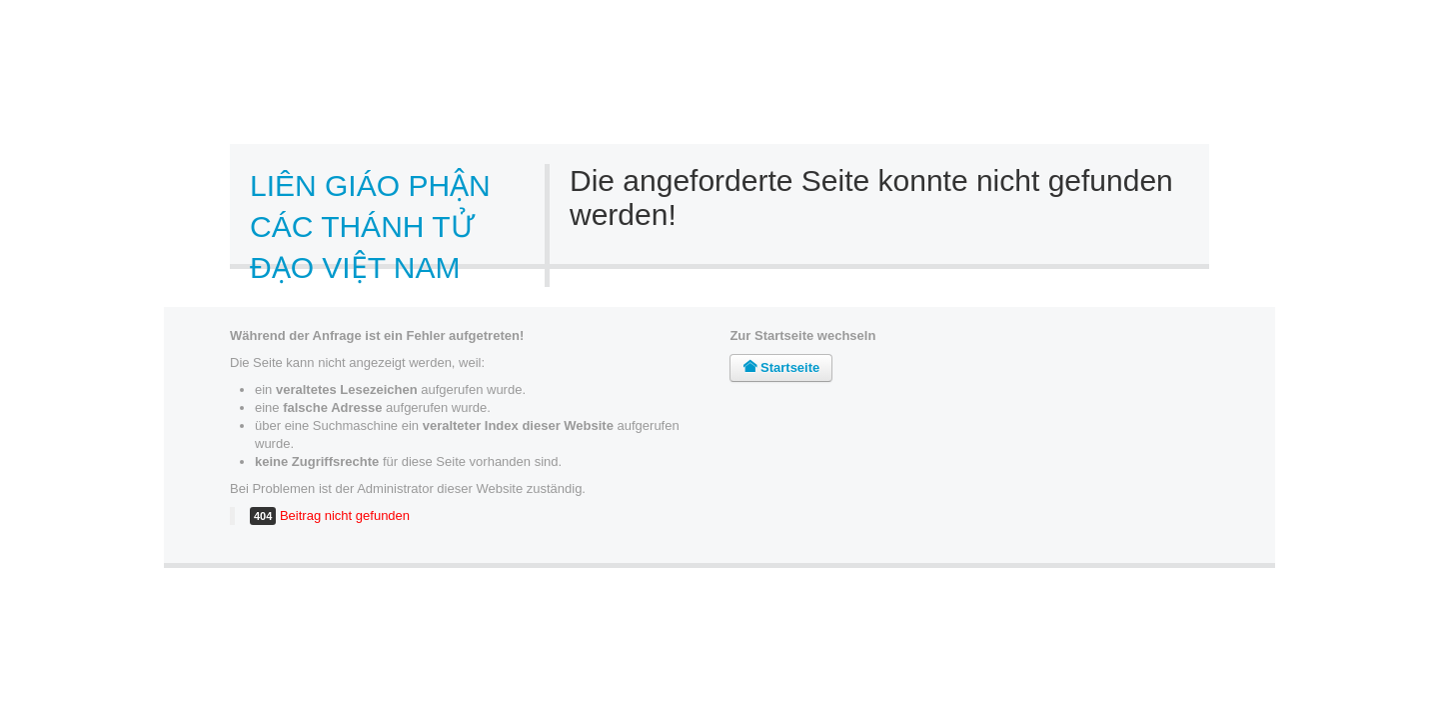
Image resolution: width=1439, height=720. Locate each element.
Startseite (780, 367)
